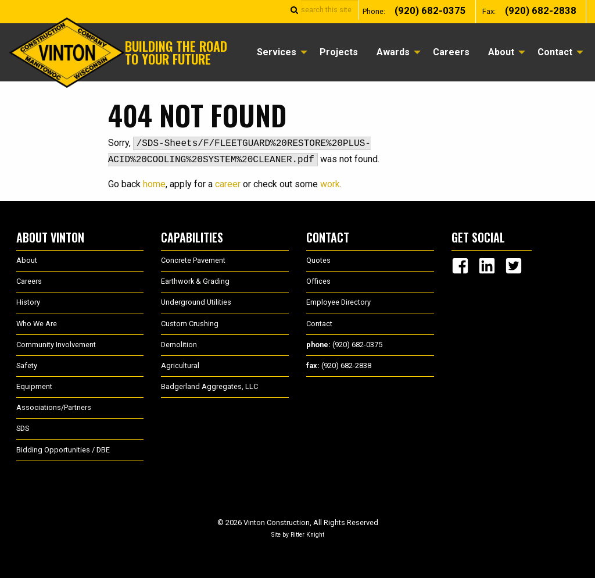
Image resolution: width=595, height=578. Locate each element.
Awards (393, 52)
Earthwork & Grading (195, 281)
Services (276, 52)
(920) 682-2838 (540, 10)
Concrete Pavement (193, 260)
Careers (451, 52)
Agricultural (180, 365)
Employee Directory (338, 302)
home (154, 184)
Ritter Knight (307, 534)
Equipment (34, 386)
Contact (554, 52)
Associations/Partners (53, 407)
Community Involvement (56, 344)
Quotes (318, 260)
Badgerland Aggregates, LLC (209, 386)
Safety (26, 365)
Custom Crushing (189, 323)
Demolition (179, 344)
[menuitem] (279, 52)
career (228, 184)
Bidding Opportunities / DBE (63, 449)
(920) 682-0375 (430, 10)
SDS (22, 428)
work (330, 184)
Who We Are (36, 323)
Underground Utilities (196, 302)
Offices (318, 281)
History (28, 302)
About (501, 52)
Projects (339, 52)
